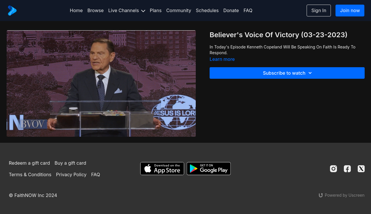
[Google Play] (209, 168)
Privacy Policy (71, 174)
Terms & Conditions (30, 174)
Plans (156, 10)
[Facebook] (347, 168)
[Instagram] (333, 168)
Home (76, 10)
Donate (231, 10)
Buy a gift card (70, 163)
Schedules (207, 10)
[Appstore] (162, 168)
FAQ (247, 10)
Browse (95, 10)
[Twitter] (361, 168)
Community (178, 10)
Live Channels (126, 10)
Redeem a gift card (29, 163)
